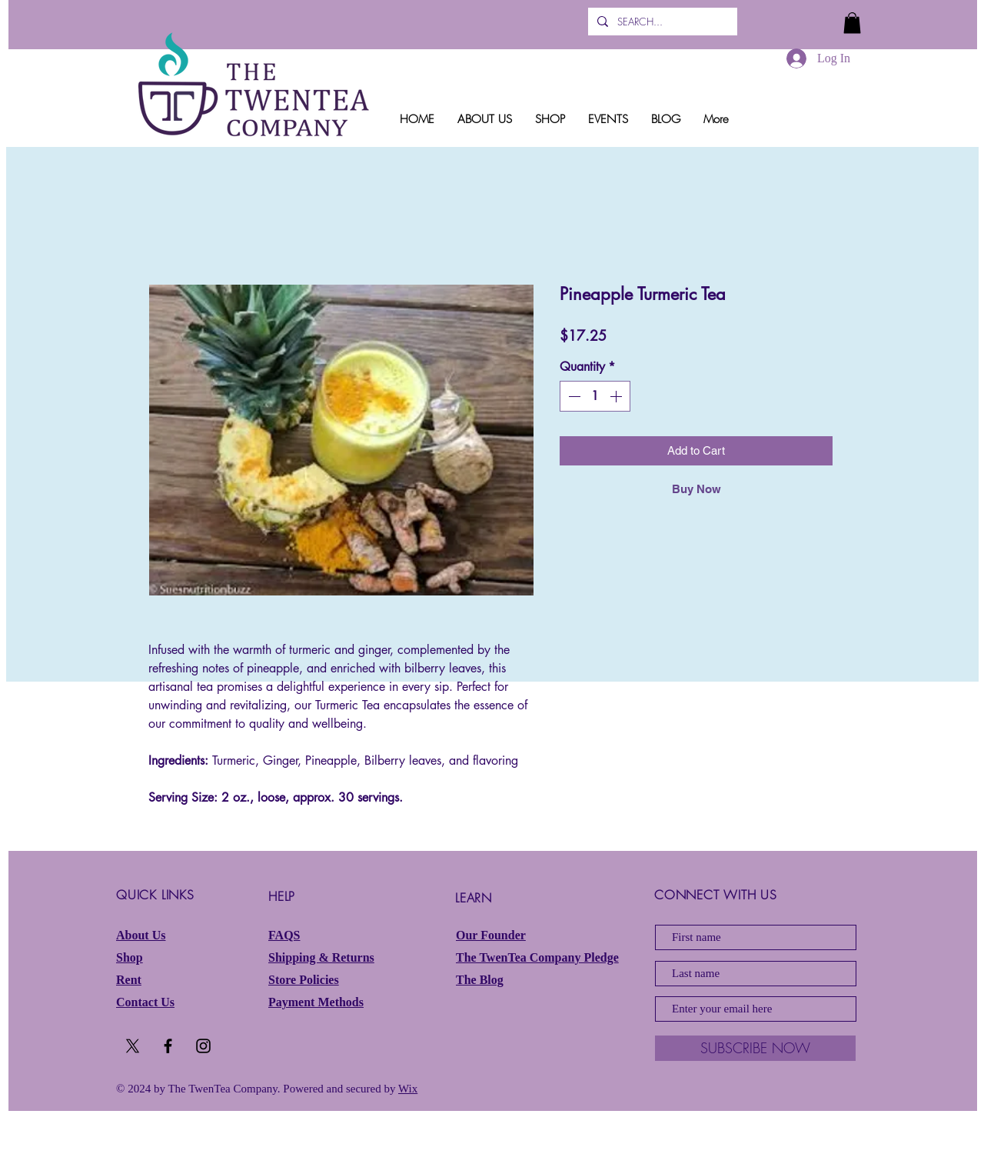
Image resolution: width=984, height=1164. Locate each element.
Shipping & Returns (321, 957)
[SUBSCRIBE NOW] (755, 1048)
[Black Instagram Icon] (203, 1046)
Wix (407, 1088)
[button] (852, 22)
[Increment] (617, 396)
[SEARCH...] (661, 21)
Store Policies (303, 979)
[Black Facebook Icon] (168, 1046)
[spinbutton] (595, 396)
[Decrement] (572, 396)
